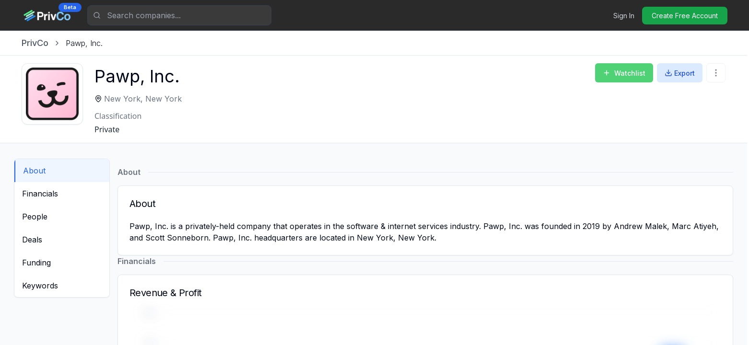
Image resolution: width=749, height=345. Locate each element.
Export (680, 73)
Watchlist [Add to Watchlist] (624, 73)
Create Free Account (685, 16)
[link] (84, 43)
